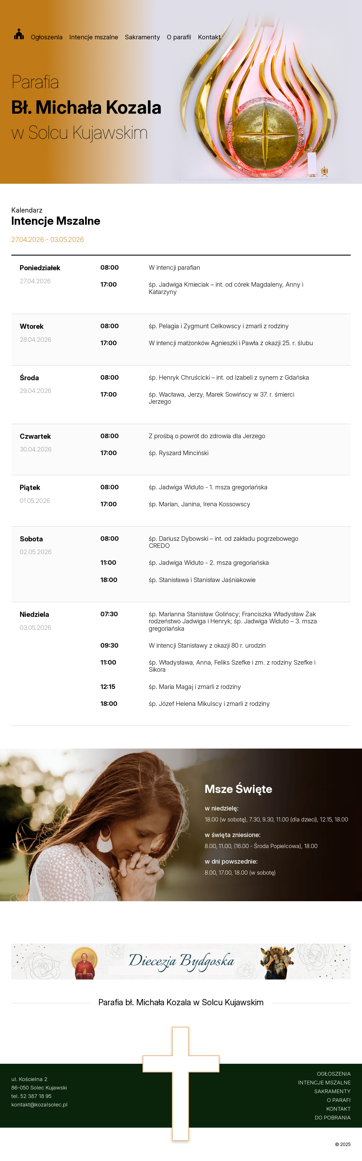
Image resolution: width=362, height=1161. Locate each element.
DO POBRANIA (333, 1117)
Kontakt (209, 37)
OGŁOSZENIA (334, 1074)
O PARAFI (339, 1100)
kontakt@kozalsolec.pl (39, 1104)
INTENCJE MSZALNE (324, 1082)
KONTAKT (338, 1109)
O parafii (179, 37)
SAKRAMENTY (332, 1091)
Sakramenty (142, 37)
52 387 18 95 (35, 1096)
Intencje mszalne (93, 37)
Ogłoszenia (47, 37)
